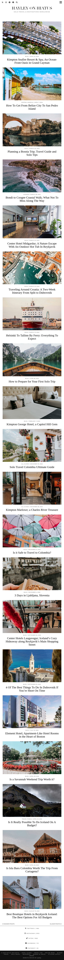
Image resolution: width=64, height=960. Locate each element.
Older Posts (55, 924)
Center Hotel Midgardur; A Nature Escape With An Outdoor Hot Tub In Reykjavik (32, 245)
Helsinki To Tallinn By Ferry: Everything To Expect (32, 337)
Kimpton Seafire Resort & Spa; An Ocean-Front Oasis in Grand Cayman (32, 61)
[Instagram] (6, 2)
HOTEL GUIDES (27, 952)
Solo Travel (15, 954)
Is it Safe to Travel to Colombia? (32, 552)
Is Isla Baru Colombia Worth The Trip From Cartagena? (32, 870)
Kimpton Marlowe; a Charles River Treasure (32, 509)
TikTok (32, 938)
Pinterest (32, 948)
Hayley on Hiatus (32, 8)
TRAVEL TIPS (38, 952)
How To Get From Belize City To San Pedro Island (32, 107)
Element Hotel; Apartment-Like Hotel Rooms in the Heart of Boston (32, 735)
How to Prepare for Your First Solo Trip (32, 381)
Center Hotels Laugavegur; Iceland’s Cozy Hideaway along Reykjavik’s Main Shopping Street (32, 641)
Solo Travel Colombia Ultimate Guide (32, 467)
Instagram (32, 933)
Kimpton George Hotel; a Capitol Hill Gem (32, 424)
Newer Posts (9, 924)
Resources (27, 954)
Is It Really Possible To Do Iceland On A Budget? (32, 823)
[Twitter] (2, 2)
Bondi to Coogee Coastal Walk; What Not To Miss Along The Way (32, 199)
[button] (61, 2)
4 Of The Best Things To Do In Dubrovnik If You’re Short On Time (32, 689)
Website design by (32, 957)
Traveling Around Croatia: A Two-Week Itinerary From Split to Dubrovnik (32, 291)
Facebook (32, 943)
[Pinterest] (9, 2)
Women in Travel (39, 954)
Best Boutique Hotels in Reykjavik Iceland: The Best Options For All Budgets (32, 915)
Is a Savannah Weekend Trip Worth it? (32, 779)
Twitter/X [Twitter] (32, 928)
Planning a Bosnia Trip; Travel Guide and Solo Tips (32, 153)
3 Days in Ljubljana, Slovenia (32, 595)
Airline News (50, 952)
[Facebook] (13, 2)
